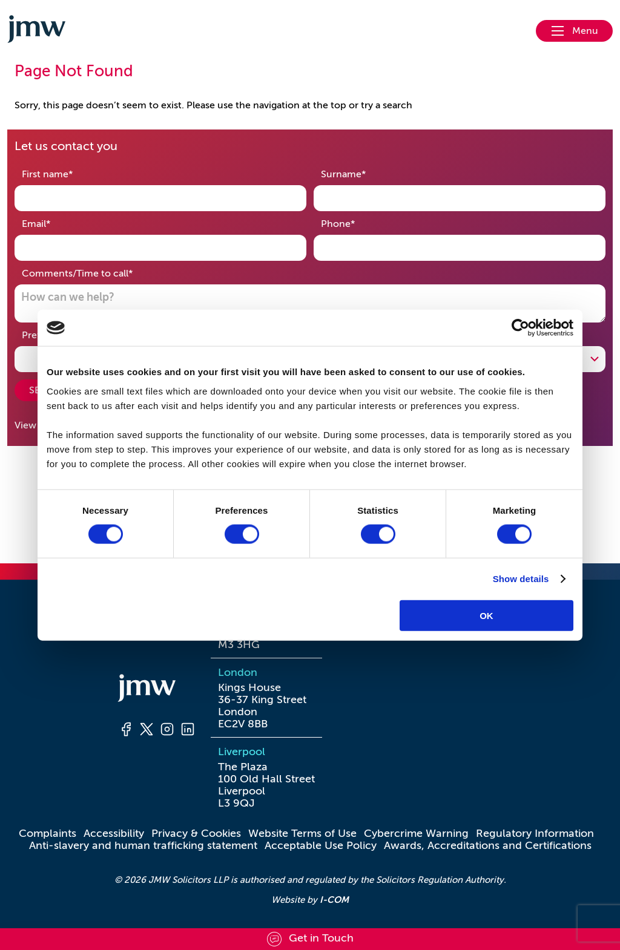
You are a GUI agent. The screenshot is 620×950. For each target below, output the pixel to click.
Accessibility (114, 833)
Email (55, 223)
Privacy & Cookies (196, 833)
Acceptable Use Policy (321, 845)
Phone (357, 223)
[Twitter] (146, 731)
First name (66, 173)
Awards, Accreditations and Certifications (488, 845)
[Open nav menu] (574, 31)
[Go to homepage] (36, 31)
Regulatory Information (535, 833)
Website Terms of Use (302, 833)
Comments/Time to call (96, 272)
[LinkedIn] (187, 731)
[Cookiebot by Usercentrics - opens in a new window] (520, 328)
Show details (521, 579)
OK (486, 615)
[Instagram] (167, 731)
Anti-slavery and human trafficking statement (143, 845)
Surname (362, 173)
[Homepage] (156, 690)
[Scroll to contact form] (310, 939)
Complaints (47, 833)
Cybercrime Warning (416, 833)
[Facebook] (125, 731)
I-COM (334, 899)
